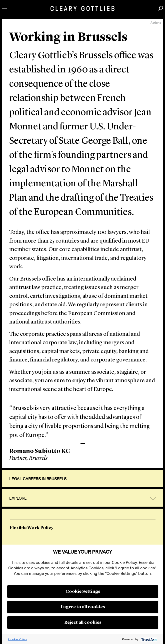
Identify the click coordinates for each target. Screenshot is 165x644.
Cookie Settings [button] (83, 591)
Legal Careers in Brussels (37, 479)
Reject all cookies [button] (83, 622)
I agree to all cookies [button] (83, 607)
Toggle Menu (4, 8)
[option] (83, 529)
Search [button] (160, 8)
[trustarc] (148, 639)
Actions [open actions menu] (155, 22)
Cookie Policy (17, 639)
